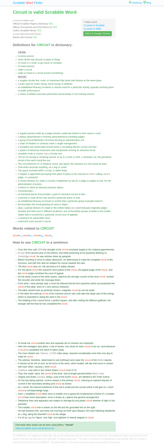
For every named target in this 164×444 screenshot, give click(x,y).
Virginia (21, 377)
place (48, 59)
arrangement (92, 397)
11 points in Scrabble (93, 25)
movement (55, 80)
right (93, 407)
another (41, 343)
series (23, 94)
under (52, 143)
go (41, 63)
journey (31, 133)
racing (43, 84)
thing (56, 59)
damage (67, 400)
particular (77, 87)
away (61, 350)
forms (47, 300)
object (65, 204)
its (70, 293)
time (30, 249)
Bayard (81, 410)
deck (60, 373)
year (41, 253)
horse (51, 84)
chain (22, 143)
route (43, 80)
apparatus (44, 400)
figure (39, 417)
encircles (33, 167)
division (31, 181)
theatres (32, 143)
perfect (56, 300)
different (48, 211)
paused (81, 373)
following (99, 410)
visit (101, 181)
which (57, 147)
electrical (34, 150)
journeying (46, 174)
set (65, 343)
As (19, 387)
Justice (106, 377)
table (33, 287)
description (41, 397)
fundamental (86, 394)
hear (84, 133)
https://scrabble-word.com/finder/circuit (35, 428)
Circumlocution (25, 191)
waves (54, 276)
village (62, 414)
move (23, 56)
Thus (20, 373)
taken (55, 350)
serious (55, 287)
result (26, 387)
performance (33, 90)
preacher (33, 177)
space (66, 164)
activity (86, 87)
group (23, 140)
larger (93, 293)
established (26, 87)
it (59, 266)
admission (57, 259)
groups (84, 211)
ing (38, 235)
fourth (68, 377)
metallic (26, 407)
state (42, 181)
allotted (86, 377)
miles (59, 353)
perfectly (48, 290)
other (30, 366)
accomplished (104, 283)
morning (58, 410)
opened (39, 380)
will (28, 303)
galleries (102, 300)
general (81, 397)
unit (82, 140)
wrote (38, 280)
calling (99, 174)
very (49, 287)
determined (72, 259)
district (75, 133)
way (33, 59)
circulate (57, 63)
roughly (23, 80)
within (41, 170)
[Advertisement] (67, 114)
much (32, 397)
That (20, 167)
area (104, 164)
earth (33, 160)
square (63, 300)
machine (59, 293)
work (51, 297)
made (38, 133)
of (43, 87)
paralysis (66, 256)
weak (27, 276)
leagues (81, 417)
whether (97, 400)
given (29, 270)
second (34, 253)
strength (51, 249)
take (83, 293)
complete (24, 147)
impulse (105, 380)
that (62, 80)
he (38, 256)
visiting (81, 300)
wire (73, 293)
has (44, 303)
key (27, 380)
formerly (47, 137)
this (25, 249)
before (88, 373)
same (93, 80)
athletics (68, 84)
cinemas (44, 143)
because (86, 208)
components (62, 150)
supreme (47, 270)
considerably (84, 353)
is (30, 214)
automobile (38, 218)
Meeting (100, 253)
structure (22, 263)
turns (55, 363)
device (34, 194)
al (17, 235)
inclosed (33, 170)
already (39, 283)
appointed (35, 174)
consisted (73, 249)
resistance (47, 387)
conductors (45, 150)
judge (49, 133)
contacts (74, 343)
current (84, 147)
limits (64, 170)
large (45, 390)
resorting (29, 259)
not (28, 363)
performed (52, 94)
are (81, 343)
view (43, 263)
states (94, 211)
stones (60, 346)
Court (68, 370)
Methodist (39, 140)
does (44, 394)
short (47, 366)
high (106, 400)
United (60, 208)
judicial (28, 208)
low (113, 400)
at (85, 80)
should (31, 290)
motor (37, 84)
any (61, 164)
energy (110, 293)
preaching (74, 253)
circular (31, 80)
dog (25, 414)
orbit (77, 157)
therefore (35, 360)
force (39, 259)
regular (23, 133)
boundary (26, 204)
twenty (73, 417)
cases (90, 133)
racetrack (24, 218)
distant (31, 353)
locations (57, 211)
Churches (49, 140)
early (46, 410)
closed (37, 147)
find (32, 303)
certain (23, 181)
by (43, 133)
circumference (29, 164)
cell (60, 387)
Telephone (23, 400)
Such (20, 394)
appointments (107, 249)
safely (64, 266)
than (99, 353)
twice (37, 373)
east (83, 263)
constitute (39, 273)
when (73, 363)
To (19, 63)
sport (111, 87)
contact (109, 363)
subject (56, 400)
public (24, 90)
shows (58, 397)
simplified (30, 394)
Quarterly (90, 253)
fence (53, 266)
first (24, 266)
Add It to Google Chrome (97, 33)
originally (95, 208)
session (90, 94)
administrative (73, 140)
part (98, 293)
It (18, 363)
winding (46, 383)
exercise (82, 174)
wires (67, 363)
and (73, 80)
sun (48, 160)
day (108, 353)
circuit (29, 69)
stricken (48, 256)
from (54, 174)
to (19, 56)
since (50, 397)
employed (88, 343)
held (33, 211)
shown (68, 383)
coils (78, 293)
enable (59, 394)
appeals (74, 214)
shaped (53, 263)
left (59, 407)
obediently (110, 410)
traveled (22, 211)
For (19, 270)
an (19, 87)
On (19, 380)
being (49, 377)
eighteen (62, 417)
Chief (99, 377)
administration (25, 184)
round (46, 63)
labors (60, 187)
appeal (85, 270)
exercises (41, 94)
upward (97, 380)
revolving (43, 157)
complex (110, 394)
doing (42, 297)
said (46, 283)
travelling (72, 137)
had (23, 410)
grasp (73, 394)
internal (37, 387)
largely (82, 249)
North (33, 377)
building (26, 300)
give (101, 387)
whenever (110, 346)
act (23, 157)
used (27, 84)
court (98, 133)
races (47, 218)
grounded (74, 407)
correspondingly (35, 390)
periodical (106, 157)
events (47, 87)
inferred (64, 283)
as (61, 157)
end (42, 363)
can (90, 147)
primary (70, 380)
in (28, 63)
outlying (96, 249)
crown (64, 167)
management (70, 143)
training (82, 94)
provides (46, 194)
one (76, 94)
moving (32, 157)
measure (78, 164)
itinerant (43, 187)
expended (31, 297)
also (40, 346)
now (30, 370)
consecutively (64, 94)
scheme (97, 394)
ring (55, 167)
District (54, 253)
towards (72, 263)
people (90, 201)
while (66, 253)
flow (94, 147)
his (29, 253)
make (20, 69)
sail (57, 360)
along (30, 414)
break (24, 343)
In (19, 253)
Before (21, 259)
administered (33, 137)
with (34, 263)
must (53, 283)
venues (57, 87)
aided (61, 276)
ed (28, 235)
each (81, 346)
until (35, 249)
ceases (55, 380)
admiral (26, 360)
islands (107, 360)
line (37, 80)
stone (72, 346)
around (30, 56)
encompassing (43, 204)
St (75, 370)
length (74, 373)
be (58, 283)
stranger (22, 303)
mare (92, 410)
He (19, 410)
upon (74, 410)
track (22, 84)
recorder (26, 280)
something (57, 73)
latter (24, 290)
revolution (88, 157)
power (82, 400)
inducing (85, 380)
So (19, 276)
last (48, 266)
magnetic (66, 290)
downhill (42, 414)
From (20, 249)
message (49, 280)
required (73, 353)
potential (22, 404)
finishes (79, 80)
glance (70, 397)
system (23, 150)
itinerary (37, 87)
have (32, 283)
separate (59, 343)
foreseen (30, 410)
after (75, 300)
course (39, 153)
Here (20, 346)
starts (68, 80)
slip (90, 363)
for (32, 84)
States (67, 208)
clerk (35, 370)
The (20, 157)
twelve (77, 211)
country (51, 181)
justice (38, 184)
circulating (67, 147)
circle (34, 63)
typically (95, 87)
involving (103, 87)
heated (80, 363)
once (31, 221)
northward (65, 360)
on (45, 253)
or (53, 59)
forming (58, 140)
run (39, 266)
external (38, 293)
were (39, 287)
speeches (85, 283)
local (31, 140)
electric (76, 147)
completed (52, 303)
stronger (75, 276)
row (52, 346)
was (42, 256)
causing (38, 366)
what (26, 283)
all (25, 59)
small (67, 387)
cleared (71, 266)
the (28, 59)
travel (23, 66)
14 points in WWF (92, 29)
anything (43, 167)
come (100, 363)
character (64, 287)
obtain (48, 259)
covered (36, 214)
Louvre (40, 300)
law (73, 181)
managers (32, 346)
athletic (32, 94)
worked (110, 276)
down (55, 256)
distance (47, 164)
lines (31, 400)
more (25, 353)
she (25, 373)
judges (81, 137)
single (60, 143)
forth (69, 410)
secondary (37, 383)
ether (47, 276)
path (43, 147)
